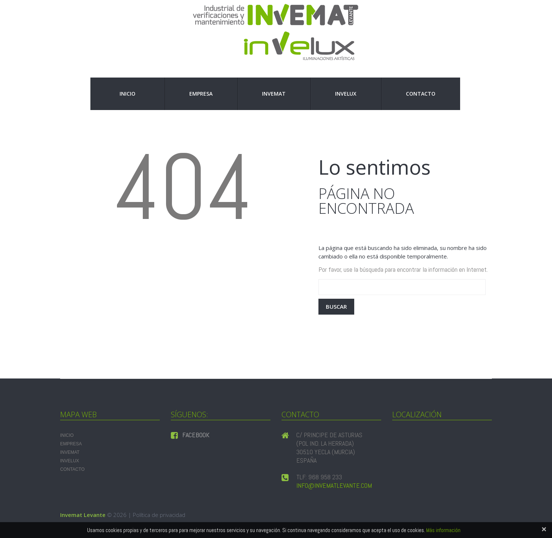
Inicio (127, 93)
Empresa (201, 93)
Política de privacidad (159, 514)
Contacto (420, 93)
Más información (443, 530)
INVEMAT (274, 93)
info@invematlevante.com (334, 485)
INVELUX (345, 93)
